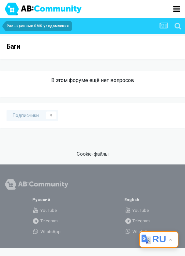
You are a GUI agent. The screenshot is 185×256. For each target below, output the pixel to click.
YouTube (44, 210)
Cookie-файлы (93, 154)
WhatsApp (46, 231)
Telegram (45, 220)
